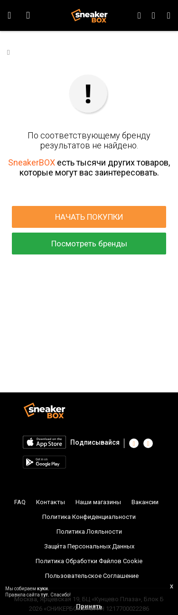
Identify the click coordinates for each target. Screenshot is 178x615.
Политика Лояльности (89, 531)
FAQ (20, 502)
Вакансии (145, 502)
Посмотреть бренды (89, 243)
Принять (89, 606)
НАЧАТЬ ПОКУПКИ (89, 217)
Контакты (50, 502)
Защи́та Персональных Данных (89, 546)
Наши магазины (98, 502)
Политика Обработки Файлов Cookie (89, 561)
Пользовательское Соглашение (92, 575)
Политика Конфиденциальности (89, 516)
